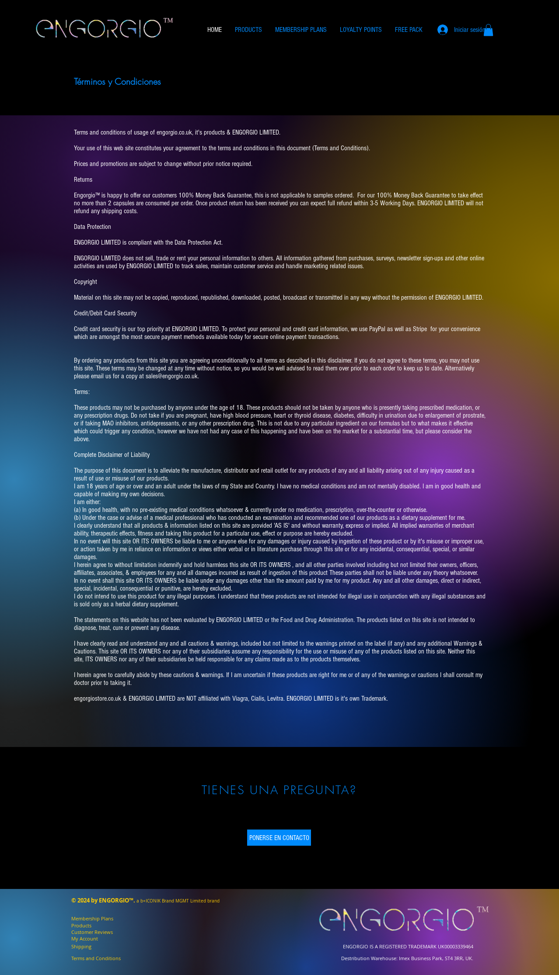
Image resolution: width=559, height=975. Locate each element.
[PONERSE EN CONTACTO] (279, 838)
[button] (488, 30)
